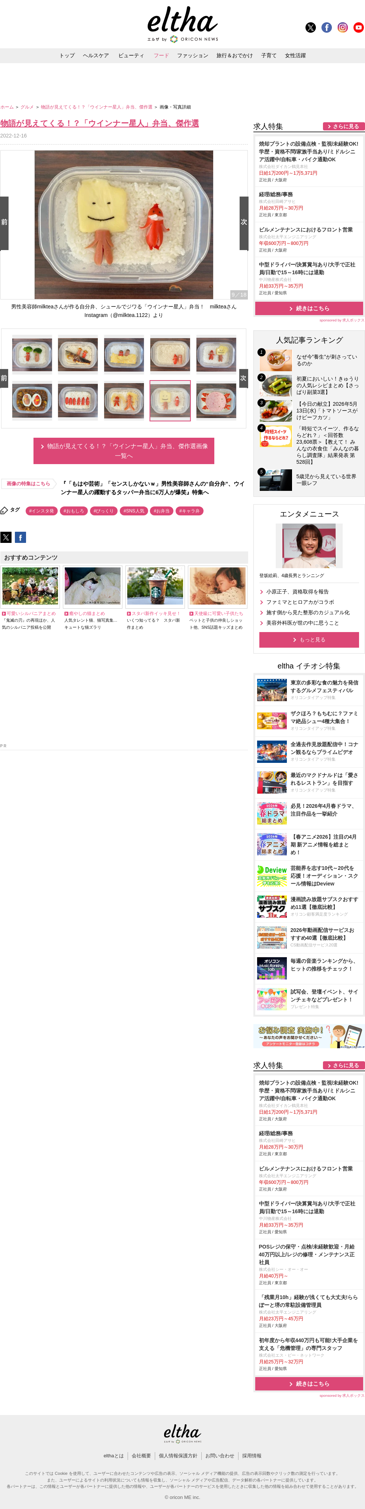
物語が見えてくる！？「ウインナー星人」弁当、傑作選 (97, 107)
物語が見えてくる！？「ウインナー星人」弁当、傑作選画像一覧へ (127, 451)
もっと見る (313, 639)
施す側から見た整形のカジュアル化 (308, 612)
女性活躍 (295, 55)
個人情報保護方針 (178, 1455)
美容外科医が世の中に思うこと (302, 623)
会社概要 (141, 1455)
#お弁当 (162, 511)
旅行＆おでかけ (235, 55)
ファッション (192, 55)
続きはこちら (313, 308)
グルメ (27, 107)
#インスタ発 (41, 511)
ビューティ (131, 55)
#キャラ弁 (189, 511)
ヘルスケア (96, 55)
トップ (67, 55)
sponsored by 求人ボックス (342, 320)
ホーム (7, 107)
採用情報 (252, 1455)
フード (161, 55)
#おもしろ (74, 511)
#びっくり (104, 511)
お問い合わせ (219, 1455)
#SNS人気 (134, 511)
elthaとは (113, 1455)
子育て (269, 55)
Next (246, 224)
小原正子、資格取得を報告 (297, 592)
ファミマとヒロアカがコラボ (300, 602)
